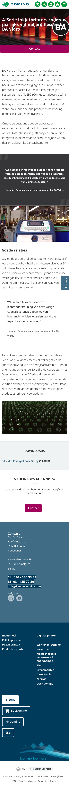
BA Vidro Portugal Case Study (20, 461)
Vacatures (43, 649)
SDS (8, 732)
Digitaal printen (46, 635)
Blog (39, 665)
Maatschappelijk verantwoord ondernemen (47, 657)
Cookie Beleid (42, 776)
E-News (10, 699)
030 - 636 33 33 (25, 577)
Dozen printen (11, 644)
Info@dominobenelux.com (24, 586)
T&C (14, 781)
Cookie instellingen (47, 781)
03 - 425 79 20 (23, 581)
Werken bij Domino (49, 644)
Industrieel (9, 635)
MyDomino (12, 721)
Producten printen (13, 649)
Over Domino (45, 683)
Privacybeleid (57, 776)
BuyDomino (16, 711)
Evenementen (45, 670)
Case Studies (45, 674)
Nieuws (41, 679)
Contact (34, 48)
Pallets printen (11, 640)
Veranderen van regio (40, 768)
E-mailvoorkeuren (27, 781)
